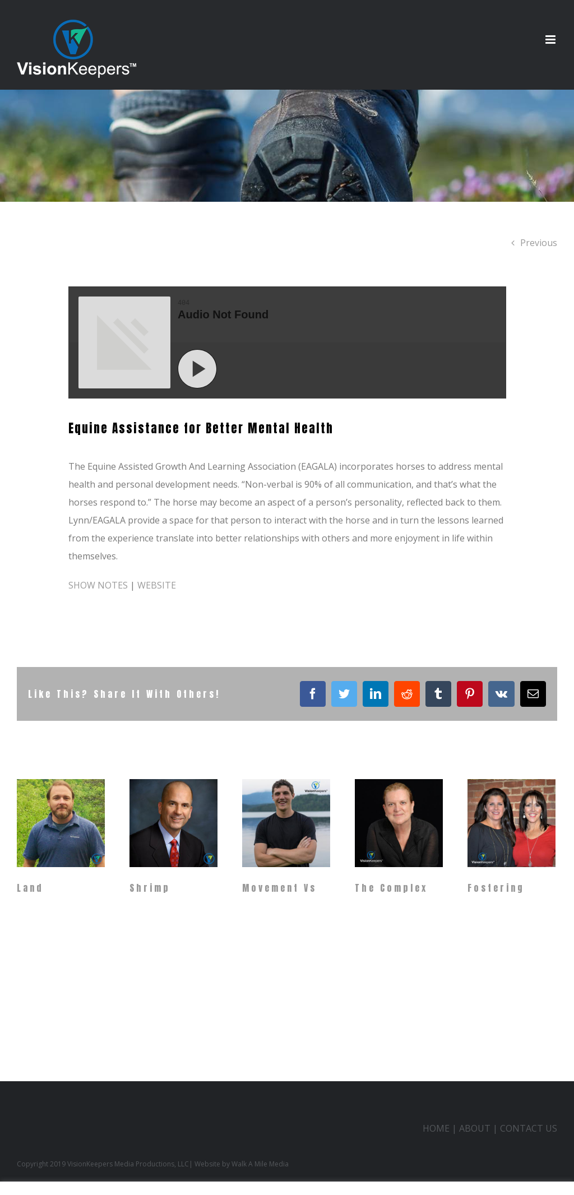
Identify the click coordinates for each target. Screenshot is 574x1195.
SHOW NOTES (98, 585)
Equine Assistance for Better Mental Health (201, 428)
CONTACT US (528, 1128)
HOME (436, 1128)
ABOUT (474, 1128)
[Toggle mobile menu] (551, 39)
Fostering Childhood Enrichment (500, 907)
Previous (538, 243)
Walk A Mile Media (260, 1164)
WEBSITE (156, 585)
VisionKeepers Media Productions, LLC (128, 1164)
